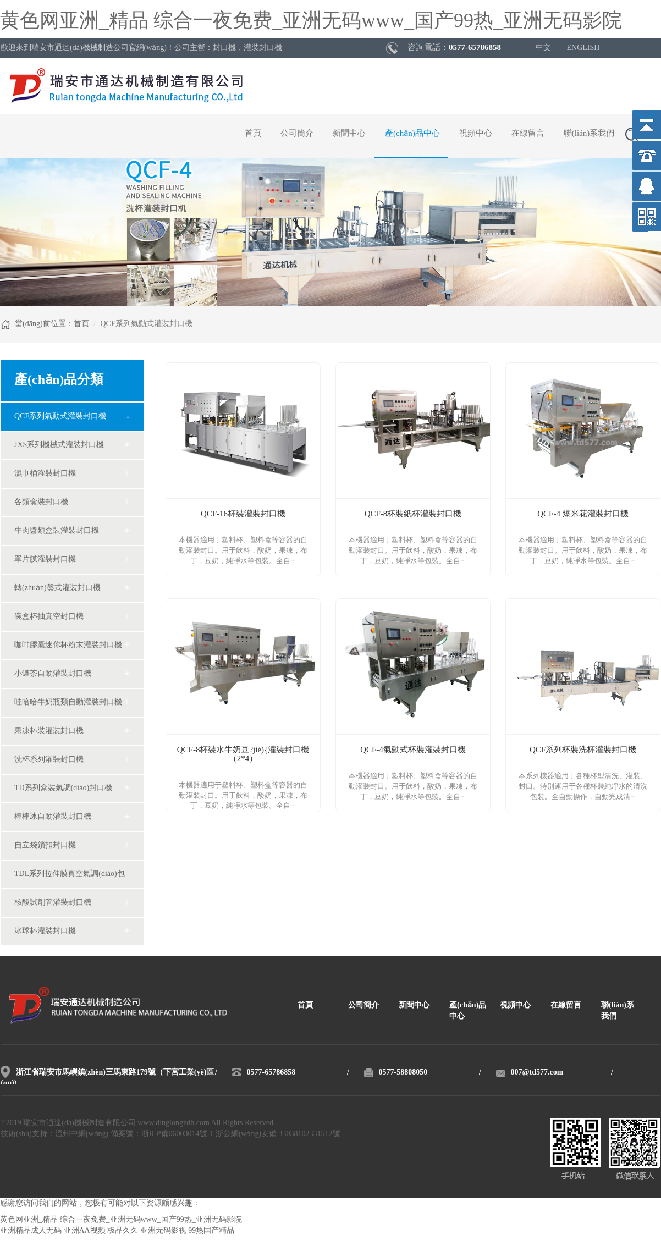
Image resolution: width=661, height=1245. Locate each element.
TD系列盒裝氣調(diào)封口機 (63, 788)
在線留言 (527, 133)
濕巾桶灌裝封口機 (45, 474)
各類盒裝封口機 (41, 502)
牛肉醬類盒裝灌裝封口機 (56, 531)
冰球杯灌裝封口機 (45, 931)
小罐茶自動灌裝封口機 (52, 674)
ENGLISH (583, 48)
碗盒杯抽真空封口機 (49, 617)
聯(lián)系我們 (589, 133)
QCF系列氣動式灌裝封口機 (60, 416)
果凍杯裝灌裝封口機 (49, 731)
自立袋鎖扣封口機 (45, 845)
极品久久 (122, 1231)
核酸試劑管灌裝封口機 (52, 903)
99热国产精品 (211, 1231)
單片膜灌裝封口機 (45, 559)
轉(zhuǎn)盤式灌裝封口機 (57, 588)
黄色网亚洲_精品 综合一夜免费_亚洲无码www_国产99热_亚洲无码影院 (311, 21)
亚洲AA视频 (85, 1231)
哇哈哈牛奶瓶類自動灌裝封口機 (68, 702)
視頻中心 (475, 133)
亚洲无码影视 (163, 1231)
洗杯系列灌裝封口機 (49, 760)
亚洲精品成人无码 (31, 1231)
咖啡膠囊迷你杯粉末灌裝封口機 (68, 645)
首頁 (253, 133)
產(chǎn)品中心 (412, 133)
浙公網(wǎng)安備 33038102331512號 (278, 1134)
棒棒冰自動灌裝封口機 (52, 817)
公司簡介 (296, 133)
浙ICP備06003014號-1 (177, 1134)
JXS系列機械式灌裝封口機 (59, 445)
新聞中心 (349, 133)
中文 (543, 48)
